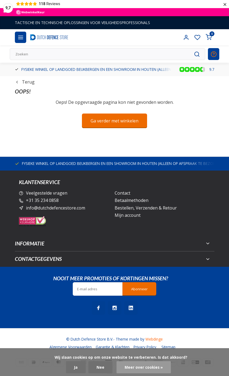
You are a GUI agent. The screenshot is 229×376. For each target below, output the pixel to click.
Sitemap (168, 347)
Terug (25, 82)
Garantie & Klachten (113, 347)
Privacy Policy (145, 347)
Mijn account (128, 215)
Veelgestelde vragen (46, 193)
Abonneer (139, 289)
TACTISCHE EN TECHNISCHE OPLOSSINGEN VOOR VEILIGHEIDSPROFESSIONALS (82, 22)
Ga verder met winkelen (114, 121)
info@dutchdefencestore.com (55, 208)
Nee (100, 367)
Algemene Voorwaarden (70, 347)
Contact (122, 193)
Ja (76, 367)
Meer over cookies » (144, 367)
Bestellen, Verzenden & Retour (146, 208)
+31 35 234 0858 (42, 200)
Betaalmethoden (131, 200)
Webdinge (154, 339)
